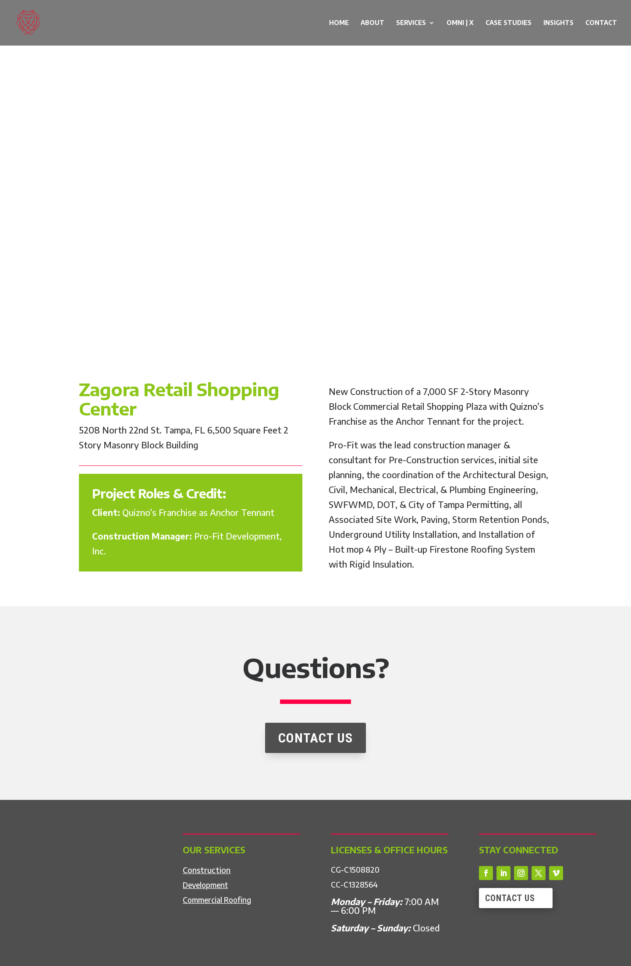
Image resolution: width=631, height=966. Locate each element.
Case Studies (509, 23)
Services (411, 23)
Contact (601, 23)
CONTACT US (315, 767)
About (372, 23)
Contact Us (510, 898)
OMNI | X (460, 23)
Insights (558, 23)
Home (339, 23)
